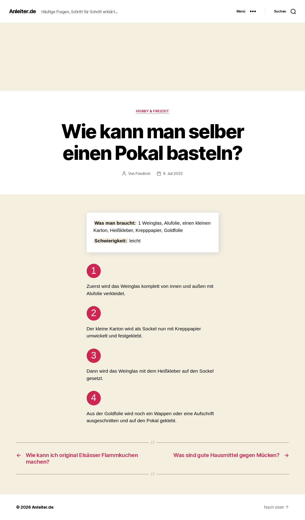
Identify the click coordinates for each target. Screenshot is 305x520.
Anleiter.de (22, 11)
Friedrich (143, 173)
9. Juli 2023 (173, 173)
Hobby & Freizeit (152, 111)
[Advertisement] (152, 57)
